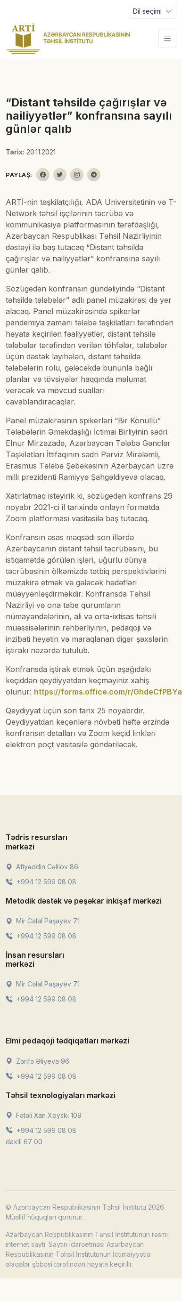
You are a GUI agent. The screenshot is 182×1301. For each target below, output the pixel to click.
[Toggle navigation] (152, 11)
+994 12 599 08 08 (41, 882)
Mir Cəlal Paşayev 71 (43, 921)
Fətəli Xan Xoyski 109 (44, 1115)
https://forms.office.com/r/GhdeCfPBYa (108, 691)
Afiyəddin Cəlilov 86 (42, 867)
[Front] (68, 38)
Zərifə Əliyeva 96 (37, 1061)
